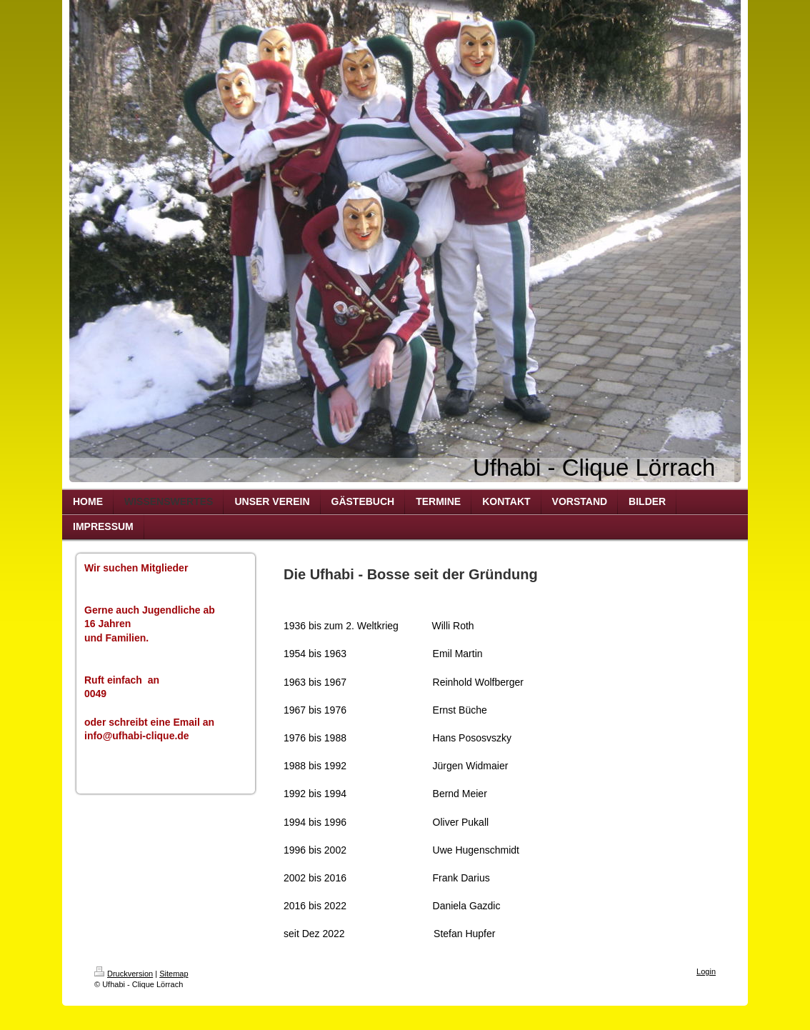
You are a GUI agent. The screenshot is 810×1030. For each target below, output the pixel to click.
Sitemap (173, 973)
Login (706, 971)
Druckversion (123, 973)
